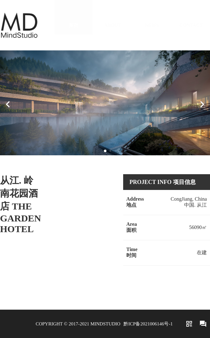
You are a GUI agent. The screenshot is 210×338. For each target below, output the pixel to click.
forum (203, 324)
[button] (105, 151)
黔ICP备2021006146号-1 (148, 323)
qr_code (189, 324)
